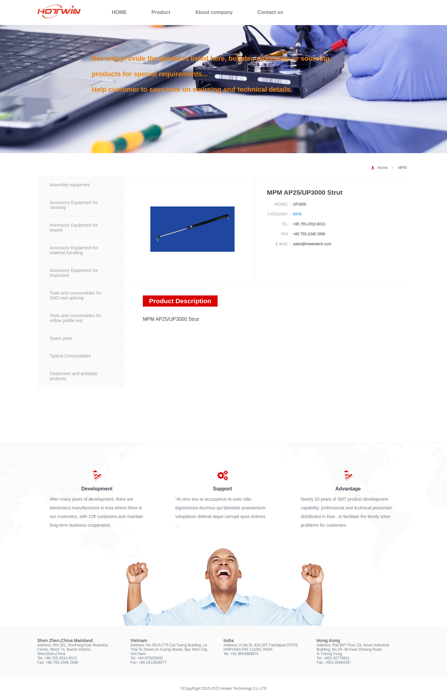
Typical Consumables (70, 355)
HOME (119, 12)
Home (382, 168)
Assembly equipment (70, 184)
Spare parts (61, 338)
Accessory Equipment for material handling (74, 250)
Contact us (270, 12)
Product (160, 12)
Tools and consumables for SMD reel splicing (76, 295)
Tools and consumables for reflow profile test (76, 318)
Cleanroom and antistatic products (74, 376)
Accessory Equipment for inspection (74, 273)
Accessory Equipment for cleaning (74, 205)
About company (214, 12)
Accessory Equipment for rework (74, 228)
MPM (402, 168)
